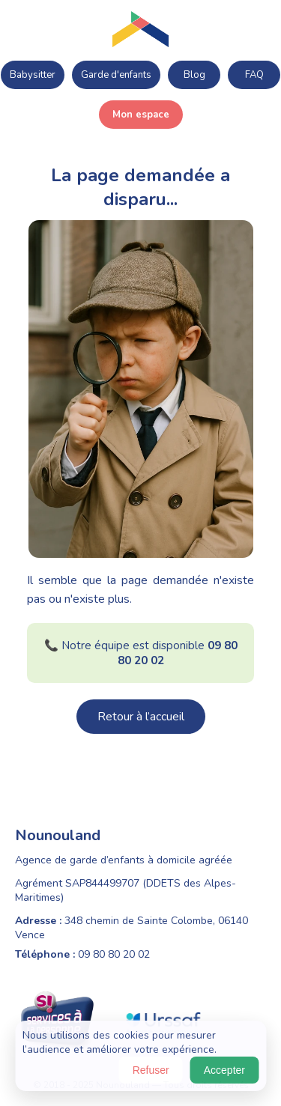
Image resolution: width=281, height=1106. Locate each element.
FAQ (254, 75)
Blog (194, 75)
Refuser (151, 1070)
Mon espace (140, 114)
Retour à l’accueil (140, 716)
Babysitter (32, 75)
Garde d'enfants (116, 75)
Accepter (224, 1070)
